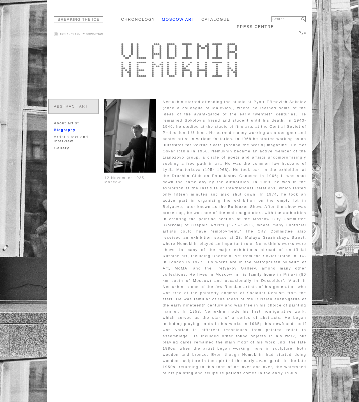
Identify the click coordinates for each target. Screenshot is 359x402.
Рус (302, 33)
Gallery (61, 148)
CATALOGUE (215, 19)
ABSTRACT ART (71, 106)
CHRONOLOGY (138, 19)
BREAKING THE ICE (78, 19)
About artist (66, 123)
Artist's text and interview (71, 139)
